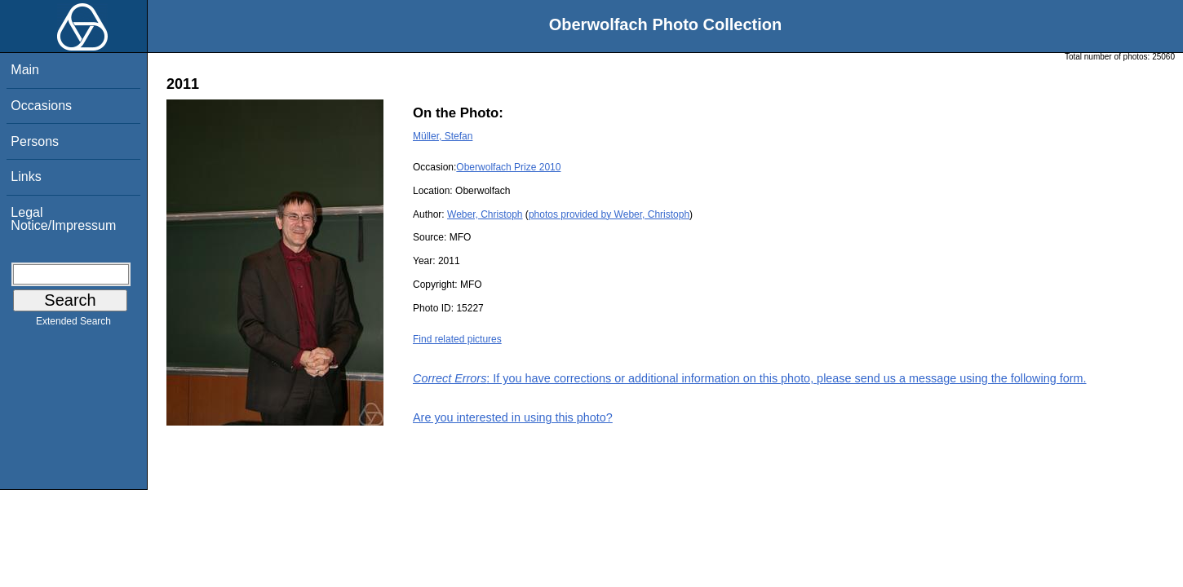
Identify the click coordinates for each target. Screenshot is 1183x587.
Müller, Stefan (442, 136)
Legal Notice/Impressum (63, 218)
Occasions (41, 106)
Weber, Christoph (485, 214)
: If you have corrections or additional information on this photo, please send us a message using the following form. (750, 378)
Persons (35, 141)
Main (25, 70)
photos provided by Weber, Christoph (609, 214)
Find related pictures (457, 339)
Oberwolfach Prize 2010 (508, 167)
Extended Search (73, 324)
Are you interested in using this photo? (513, 417)
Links (26, 176)
